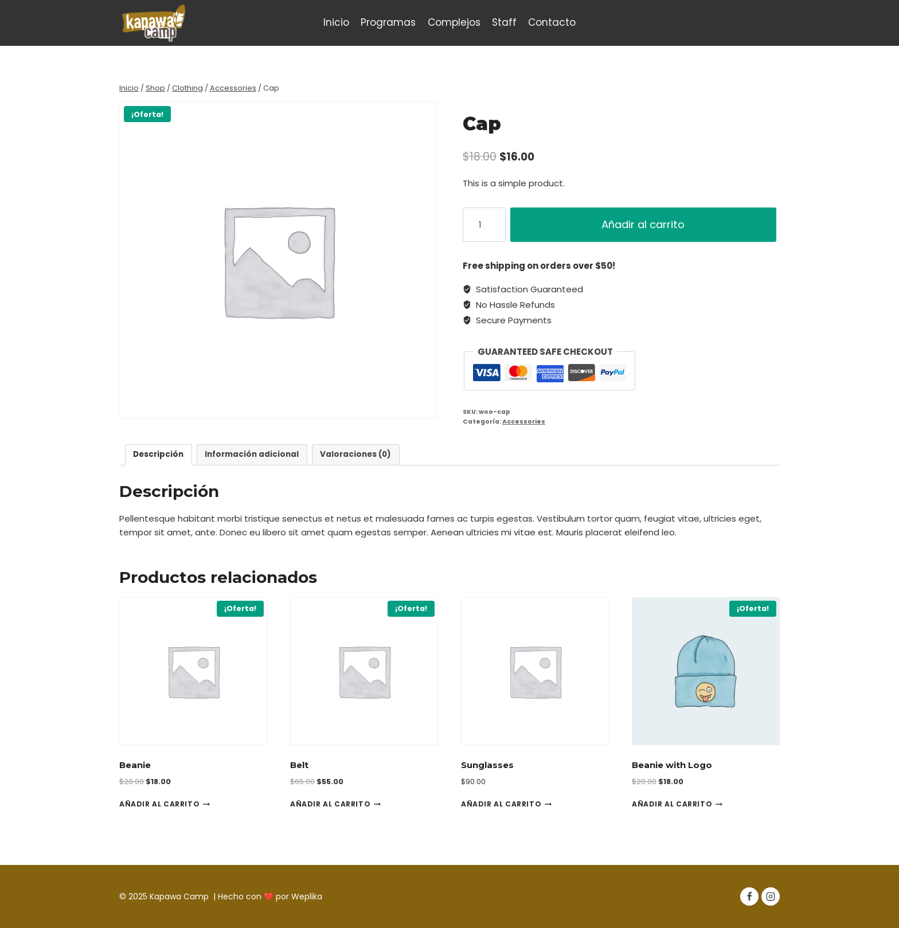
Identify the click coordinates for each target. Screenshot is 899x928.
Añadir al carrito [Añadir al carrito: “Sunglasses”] (506, 804)
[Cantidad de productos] (484, 224)
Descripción (158, 454)
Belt (299, 764)
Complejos (454, 22)
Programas (388, 22)
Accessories (523, 421)
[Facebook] (749, 896)
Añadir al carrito (644, 224)
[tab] (158, 454)
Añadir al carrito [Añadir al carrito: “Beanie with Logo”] (677, 804)
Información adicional (252, 454)
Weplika (306, 896)
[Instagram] (770, 896)
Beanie (135, 764)
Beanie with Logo (672, 764)
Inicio (336, 22)
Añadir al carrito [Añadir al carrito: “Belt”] (335, 804)
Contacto (552, 22)
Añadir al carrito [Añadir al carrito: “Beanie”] (164, 804)
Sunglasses (487, 764)
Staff (504, 22)
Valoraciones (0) (355, 454)
